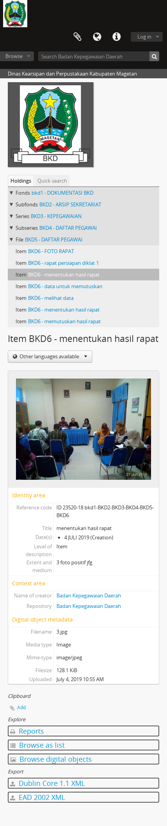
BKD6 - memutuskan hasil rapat (64, 321)
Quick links (116, 37)
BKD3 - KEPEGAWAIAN (56, 216)
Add (21, 707)
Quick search (52, 180)
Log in (144, 36)
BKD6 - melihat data (51, 297)
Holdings (21, 180)
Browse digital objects (51, 759)
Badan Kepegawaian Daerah (88, 595)
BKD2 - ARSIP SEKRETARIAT (70, 204)
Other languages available (52, 356)
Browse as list (37, 745)
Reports (27, 731)
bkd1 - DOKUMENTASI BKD (62, 192)
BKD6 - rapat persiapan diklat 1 (63, 262)
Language (97, 37)
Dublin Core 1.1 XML (47, 783)
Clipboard (77, 37)
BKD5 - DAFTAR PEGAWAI (54, 239)
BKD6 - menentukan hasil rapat (64, 274)
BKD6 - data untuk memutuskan (65, 286)
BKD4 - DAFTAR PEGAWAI (68, 227)
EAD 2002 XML (37, 797)
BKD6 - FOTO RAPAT (51, 251)
